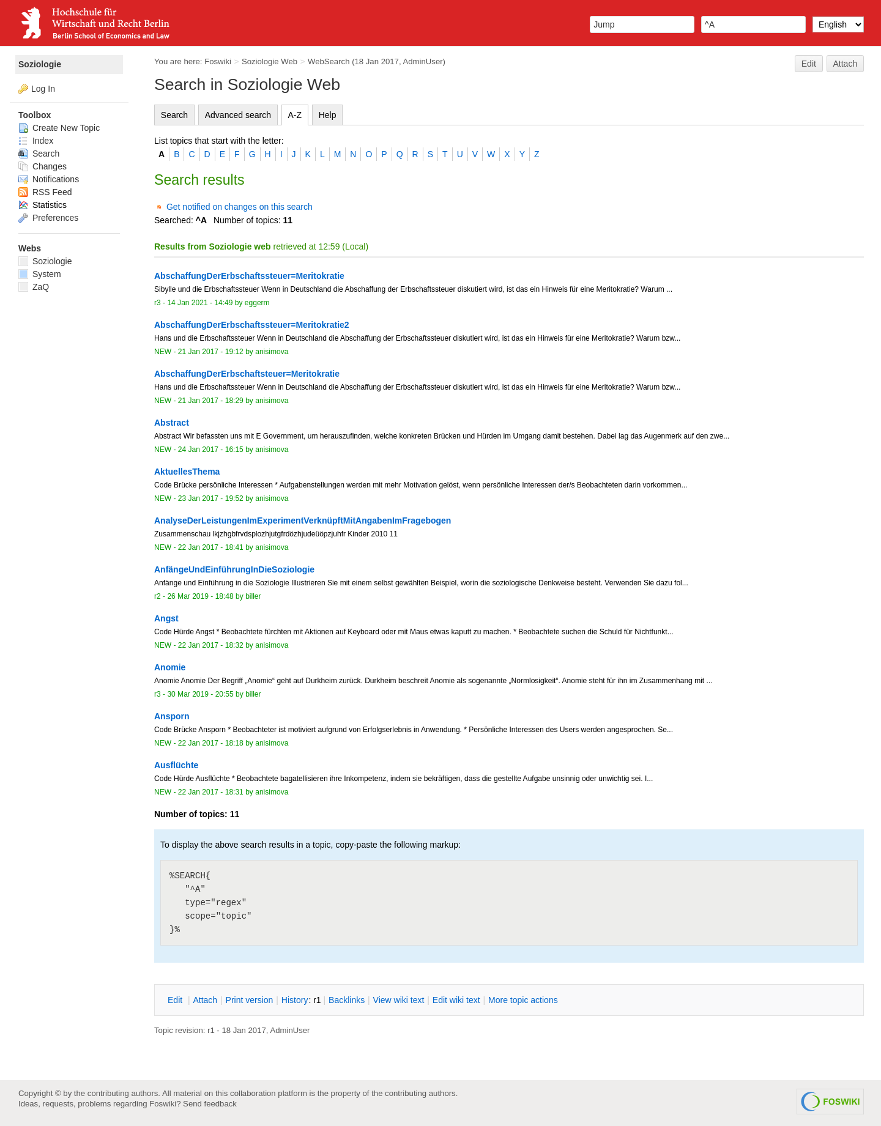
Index (35, 141)
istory (294, 1000)
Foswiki (217, 61)
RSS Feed (45, 192)
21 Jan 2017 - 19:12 (210, 351)
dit (176, 1000)
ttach (205, 1000)
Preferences (48, 218)
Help (327, 115)
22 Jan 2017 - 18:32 (210, 645)
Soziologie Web (269, 61)
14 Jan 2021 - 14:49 (199, 302)
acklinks (347, 1000)
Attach (845, 64)
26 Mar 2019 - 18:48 (200, 596)
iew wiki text (399, 1000)
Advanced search (238, 115)
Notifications (48, 179)
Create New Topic (59, 128)
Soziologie (39, 64)
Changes (42, 166)
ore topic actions (523, 1000)
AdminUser (423, 61)
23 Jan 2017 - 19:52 (210, 498)
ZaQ (33, 287)
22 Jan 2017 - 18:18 (210, 743)
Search (174, 115)
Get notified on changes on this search (239, 207)
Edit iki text (456, 1000)
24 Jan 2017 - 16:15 (210, 449)
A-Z (295, 115)
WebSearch (329, 61)
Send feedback (210, 1103)
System (39, 274)
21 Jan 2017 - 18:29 (210, 400)
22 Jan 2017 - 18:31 (210, 792)
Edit (808, 64)
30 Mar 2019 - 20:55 (200, 694)
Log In (43, 89)
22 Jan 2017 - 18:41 (210, 547)
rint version (249, 1000)
